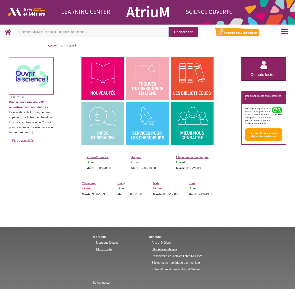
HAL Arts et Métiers (164, 249)
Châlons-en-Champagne (192, 157)
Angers (136, 157)
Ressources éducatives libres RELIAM (177, 256)
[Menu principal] (284, 31)
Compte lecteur (264, 74)
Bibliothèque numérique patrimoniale (176, 262)
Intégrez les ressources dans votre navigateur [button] (264, 134)
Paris (192, 183)
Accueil (52, 45)
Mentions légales (107, 242)
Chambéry (89, 183)
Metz (156, 183)
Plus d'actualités (23, 140)
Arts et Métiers (161, 242)
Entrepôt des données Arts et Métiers (176, 269)
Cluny (121, 183)
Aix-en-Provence (97, 157)
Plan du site (104, 249)
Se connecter (101, 282)
